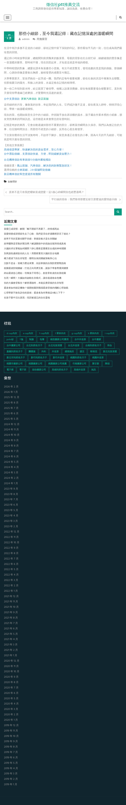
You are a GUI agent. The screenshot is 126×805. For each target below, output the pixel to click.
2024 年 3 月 (11, 473)
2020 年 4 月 (11, 704)
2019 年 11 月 (11, 731)
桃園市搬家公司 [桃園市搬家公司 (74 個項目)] (15, 364)
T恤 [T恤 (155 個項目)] (21, 339)
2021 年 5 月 (11, 634)
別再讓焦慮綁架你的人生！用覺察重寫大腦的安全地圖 (31, 253)
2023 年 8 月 (11, 494)
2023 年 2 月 (11, 527)
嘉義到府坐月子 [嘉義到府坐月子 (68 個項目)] (15, 352)
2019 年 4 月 (11, 768)
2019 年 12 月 (11, 725)
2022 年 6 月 (11, 564)
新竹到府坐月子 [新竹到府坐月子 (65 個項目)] (39, 358)
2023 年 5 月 (11, 510)
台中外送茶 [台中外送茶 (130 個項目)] (80, 339)
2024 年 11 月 (11, 430)
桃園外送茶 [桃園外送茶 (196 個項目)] (98, 358)
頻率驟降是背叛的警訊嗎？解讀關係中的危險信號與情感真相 (35, 244)
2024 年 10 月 (12, 435)
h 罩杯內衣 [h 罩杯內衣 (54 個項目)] (93, 333)
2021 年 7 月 (11, 623)
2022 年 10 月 (11, 543)
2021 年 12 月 (11, 596)
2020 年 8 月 (11, 682)
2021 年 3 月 (11, 645)
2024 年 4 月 (11, 467)
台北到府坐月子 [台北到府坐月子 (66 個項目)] (34, 346)
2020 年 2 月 (11, 715)
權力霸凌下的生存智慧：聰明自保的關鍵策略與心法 (30, 258)
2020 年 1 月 (11, 720)
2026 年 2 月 (11, 387)
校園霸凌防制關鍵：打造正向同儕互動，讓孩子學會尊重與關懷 (36, 268)
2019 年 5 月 (11, 763)
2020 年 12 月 (11, 661)
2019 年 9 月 (11, 741)
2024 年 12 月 (12, 424)
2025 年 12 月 (11, 397)
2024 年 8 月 (11, 446)
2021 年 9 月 (11, 612)
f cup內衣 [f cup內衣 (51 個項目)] (44, 333)
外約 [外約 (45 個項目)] (43, 352)
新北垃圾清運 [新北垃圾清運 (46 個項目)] (110, 352)
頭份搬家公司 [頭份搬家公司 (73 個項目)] (39, 370)
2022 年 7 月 (11, 559)
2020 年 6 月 (11, 693)
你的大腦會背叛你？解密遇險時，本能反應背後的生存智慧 (34, 283)
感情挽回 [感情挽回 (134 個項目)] (69, 352)
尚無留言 (40, 39)
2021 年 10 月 (11, 607)
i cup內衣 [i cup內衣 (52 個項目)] (110, 333)
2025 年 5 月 (11, 419)
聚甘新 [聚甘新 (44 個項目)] (95, 364)
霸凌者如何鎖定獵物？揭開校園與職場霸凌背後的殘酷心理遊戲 (36, 288)
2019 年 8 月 (11, 747)
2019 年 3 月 (11, 774)
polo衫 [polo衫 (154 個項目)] (10, 339)
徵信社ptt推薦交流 (63, 4)
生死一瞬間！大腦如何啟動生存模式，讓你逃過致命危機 (32, 278)
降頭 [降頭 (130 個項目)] (107, 364)
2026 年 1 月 (11, 392)
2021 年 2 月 (11, 650)
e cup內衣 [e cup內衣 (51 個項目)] (28, 333)
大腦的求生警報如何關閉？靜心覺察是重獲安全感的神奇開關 (35, 248)
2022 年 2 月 (11, 586)
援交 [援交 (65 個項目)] (82, 352)
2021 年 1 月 (10, 656)
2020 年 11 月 (11, 666)
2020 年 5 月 (11, 699)
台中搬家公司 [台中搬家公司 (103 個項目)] (13, 346)
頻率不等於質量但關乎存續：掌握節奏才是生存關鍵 (30, 239)
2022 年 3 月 (11, 580)
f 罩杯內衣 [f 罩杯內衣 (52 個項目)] (60, 333)
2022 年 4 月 (11, 575)
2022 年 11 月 (11, 537)
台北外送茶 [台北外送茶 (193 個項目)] (73, 346)
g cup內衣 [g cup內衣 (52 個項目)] (77, 333)
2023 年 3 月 (11, 521)
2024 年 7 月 (11, 451)
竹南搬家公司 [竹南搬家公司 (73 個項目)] (79, 364)
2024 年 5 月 (11, 462)
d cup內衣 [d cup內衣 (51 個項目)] (12, 333)
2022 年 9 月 (11, 548)
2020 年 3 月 (11, 709)
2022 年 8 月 (11, 553)
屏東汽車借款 (29, 99)
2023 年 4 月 (11, 516)
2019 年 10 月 (11, 736)
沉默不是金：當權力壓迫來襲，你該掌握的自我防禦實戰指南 (35, 263)
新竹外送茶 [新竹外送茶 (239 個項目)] (58, 358)
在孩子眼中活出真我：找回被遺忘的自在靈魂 (27, 298)
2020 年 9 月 (11, 677)
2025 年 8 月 (11, 403)
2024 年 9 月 (11, 440)
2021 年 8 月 (11, 618)
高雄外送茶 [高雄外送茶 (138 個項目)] (79, 370)
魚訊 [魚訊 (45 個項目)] (93, 370)
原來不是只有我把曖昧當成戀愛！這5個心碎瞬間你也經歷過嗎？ (46, 192)
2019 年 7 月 (11, 752)
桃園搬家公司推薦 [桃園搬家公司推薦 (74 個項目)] (57, 364)
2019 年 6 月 (11, 758)
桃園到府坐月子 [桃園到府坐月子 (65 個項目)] (78, 358)
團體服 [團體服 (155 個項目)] (32, 352)
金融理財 (12, 182)
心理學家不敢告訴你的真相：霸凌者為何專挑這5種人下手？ (34, 293)
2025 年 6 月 (11, 414)
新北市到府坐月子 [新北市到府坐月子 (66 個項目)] (16, 358)
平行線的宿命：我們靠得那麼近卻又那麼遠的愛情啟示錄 (84, 199)
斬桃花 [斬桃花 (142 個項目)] (93, 352)
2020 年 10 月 (11, 672)
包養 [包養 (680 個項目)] (42, 339)
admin (24, 39)
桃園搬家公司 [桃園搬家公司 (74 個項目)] (35, 364)
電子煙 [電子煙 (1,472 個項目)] (10, 370)
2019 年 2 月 (11, 779)
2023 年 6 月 (11, 505)
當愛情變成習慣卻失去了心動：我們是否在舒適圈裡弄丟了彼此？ (37, 234)
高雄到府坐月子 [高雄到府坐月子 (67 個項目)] (60, 370)
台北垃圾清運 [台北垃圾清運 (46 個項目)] (55, 346)
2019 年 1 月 (10, 785)
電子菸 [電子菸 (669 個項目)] (22, 370)
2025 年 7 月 (11, 408)
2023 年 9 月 (11, 489)
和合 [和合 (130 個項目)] (109, 346)
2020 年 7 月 (11, 688)
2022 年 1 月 (11, 591)
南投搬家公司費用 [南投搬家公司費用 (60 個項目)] (59, 339)
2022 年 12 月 (11, 532)
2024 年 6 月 (11, 457)
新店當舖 (43, 99)
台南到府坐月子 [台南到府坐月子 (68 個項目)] (93, 346)
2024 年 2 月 (11, 478)
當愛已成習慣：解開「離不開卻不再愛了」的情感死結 (31, 229)
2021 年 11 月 (11, 602)
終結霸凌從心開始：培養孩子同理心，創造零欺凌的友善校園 (35, 273)
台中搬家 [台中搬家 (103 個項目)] (96, 339)
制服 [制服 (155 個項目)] (31, 339)
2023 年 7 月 (11, 500)
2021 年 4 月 (11, 639)
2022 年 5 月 (11, 569)
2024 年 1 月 (11, 483)
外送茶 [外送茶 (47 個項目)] (55, 352)
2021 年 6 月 (11, 629)
